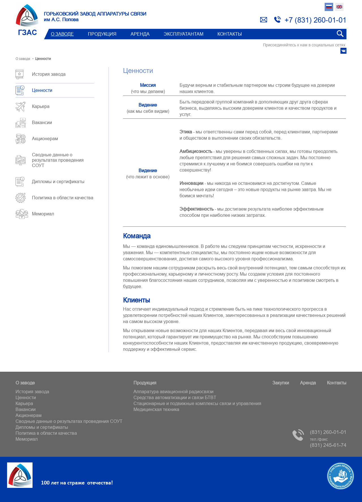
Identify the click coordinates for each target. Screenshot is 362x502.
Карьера (40, 106)
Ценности (42, 90)
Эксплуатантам (183, 33)
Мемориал (43, 213)
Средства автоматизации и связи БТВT (174, 397)
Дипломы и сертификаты (58, 181)
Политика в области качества (62, 197)
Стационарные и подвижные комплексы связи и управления (197, 403)
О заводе (62, 33)
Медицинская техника (156, 409)
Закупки (280, 382)
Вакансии (42, 122)
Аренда (140, 33)
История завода (49, 74)
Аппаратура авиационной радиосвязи (173, 391)
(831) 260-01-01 (328, 432)
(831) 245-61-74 (328, 442)
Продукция (102, 33)
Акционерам (45, 138)
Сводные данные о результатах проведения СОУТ (58, 160)
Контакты (229, 33)
